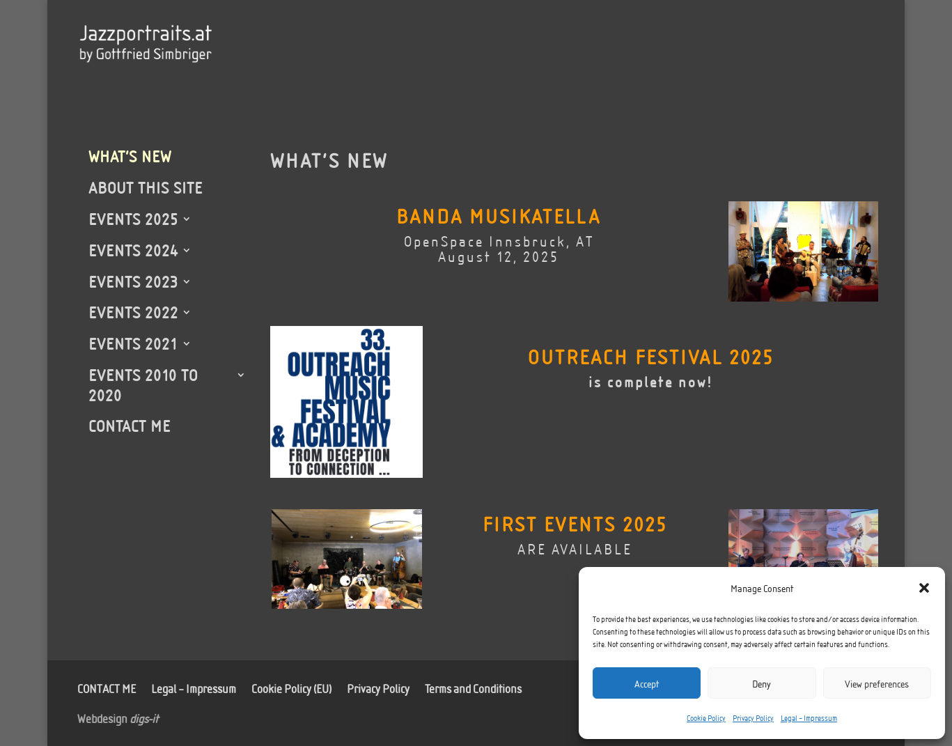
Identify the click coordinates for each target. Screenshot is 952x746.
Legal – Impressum (809, 717)
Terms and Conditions (473, 687)
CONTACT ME (129, 425)
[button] (924, 588)
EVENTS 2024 (133, 250)
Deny (761, 683)
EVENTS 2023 (133, 281)
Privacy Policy (753, 717)
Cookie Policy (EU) (291, 687)
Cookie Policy (706, 717)
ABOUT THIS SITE (145, 187)
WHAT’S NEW (129, 156)
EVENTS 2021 (133, 343)
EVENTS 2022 (133, 312)
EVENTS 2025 (133, 218)
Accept (646, 683)
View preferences (877, 683)
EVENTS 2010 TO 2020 (143, 385)
